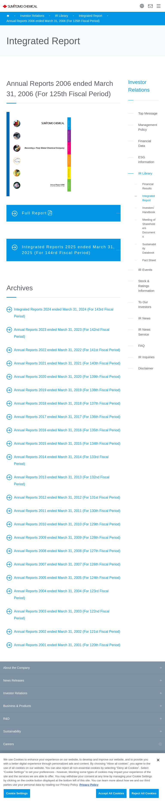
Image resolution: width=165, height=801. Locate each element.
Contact (150, 6)
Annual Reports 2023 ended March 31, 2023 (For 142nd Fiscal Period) (61, 333)
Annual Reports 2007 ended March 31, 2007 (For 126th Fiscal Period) (67, 564)
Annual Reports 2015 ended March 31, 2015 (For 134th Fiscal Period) (67, 443)
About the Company (16, 667)
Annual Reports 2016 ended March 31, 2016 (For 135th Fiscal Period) (67, 430)
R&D (6, 718)
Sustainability (12, 731)
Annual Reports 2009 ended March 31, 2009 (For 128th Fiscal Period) (67, 537)
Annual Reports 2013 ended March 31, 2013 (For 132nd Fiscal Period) (61, 480)
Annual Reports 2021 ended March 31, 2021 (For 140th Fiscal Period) (67, 363)
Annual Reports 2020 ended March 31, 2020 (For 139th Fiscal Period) (67, 377)
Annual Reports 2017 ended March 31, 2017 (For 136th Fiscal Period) (67, 417)
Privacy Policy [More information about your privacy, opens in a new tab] (88, 790)
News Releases (13, 680)
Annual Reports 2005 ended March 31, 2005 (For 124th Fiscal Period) (67, 578)
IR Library (61, 15)
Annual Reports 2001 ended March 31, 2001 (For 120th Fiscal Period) (67, 645)
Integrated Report (90, 15)
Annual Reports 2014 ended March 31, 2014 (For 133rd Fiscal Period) (61, 460)
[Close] (158, 765)
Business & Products (17, 706)
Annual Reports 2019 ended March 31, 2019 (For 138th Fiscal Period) (67, 390)
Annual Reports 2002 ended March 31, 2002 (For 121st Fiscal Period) (67, 631)
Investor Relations (32, 15)
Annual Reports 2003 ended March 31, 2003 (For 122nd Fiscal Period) (61, 614)
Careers (8, 744)
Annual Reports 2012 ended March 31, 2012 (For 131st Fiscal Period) (67, 497)
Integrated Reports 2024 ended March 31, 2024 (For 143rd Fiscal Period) (63, 313)
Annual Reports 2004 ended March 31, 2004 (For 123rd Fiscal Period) (61, 594)
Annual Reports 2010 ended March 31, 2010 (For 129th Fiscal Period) (67, 524)
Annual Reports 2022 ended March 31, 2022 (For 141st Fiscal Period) (67, 350)
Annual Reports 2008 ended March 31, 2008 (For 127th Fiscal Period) (67, 551)
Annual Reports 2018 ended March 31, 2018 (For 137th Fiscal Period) (67, 403)
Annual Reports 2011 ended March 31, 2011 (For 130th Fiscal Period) (67, 511)
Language (142, 6)
